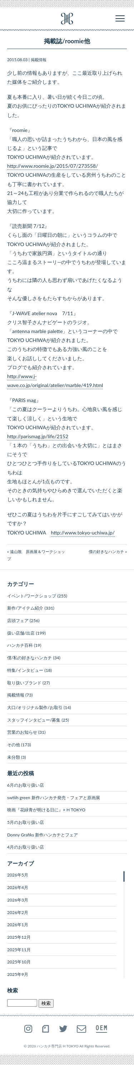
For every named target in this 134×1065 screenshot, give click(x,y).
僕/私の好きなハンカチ (29, 657)
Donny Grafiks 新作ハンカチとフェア (42, 834)
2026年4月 (17, 887)
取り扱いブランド (24, 682)
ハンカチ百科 (20, 645)
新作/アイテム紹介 (25, 608)
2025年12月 (19, 937)
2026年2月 (17, 912)
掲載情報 (38, 59)
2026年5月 (17, 875)
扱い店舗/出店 (21, 633)
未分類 (13, 757)
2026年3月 (17, 900)
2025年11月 (19, 949)
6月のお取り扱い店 (25, 785)
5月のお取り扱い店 (25, 822)
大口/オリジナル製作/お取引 (35, 707)
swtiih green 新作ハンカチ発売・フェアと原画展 (53, 797)
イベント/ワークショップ (31, 596)
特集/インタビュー (25, 670)
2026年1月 (17, 924)
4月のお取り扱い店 (25, 847)
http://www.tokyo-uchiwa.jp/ (83, 532)
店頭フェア (18, 620)
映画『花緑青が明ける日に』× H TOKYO (46, 809)
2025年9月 (17, 974)
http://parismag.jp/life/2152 (37, 436)
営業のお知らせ (22, 732)
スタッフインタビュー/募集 (33, 720)
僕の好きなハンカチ (106, 551)
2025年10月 (19, 961)
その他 (13, 744)
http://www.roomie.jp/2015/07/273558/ (52, 166)
